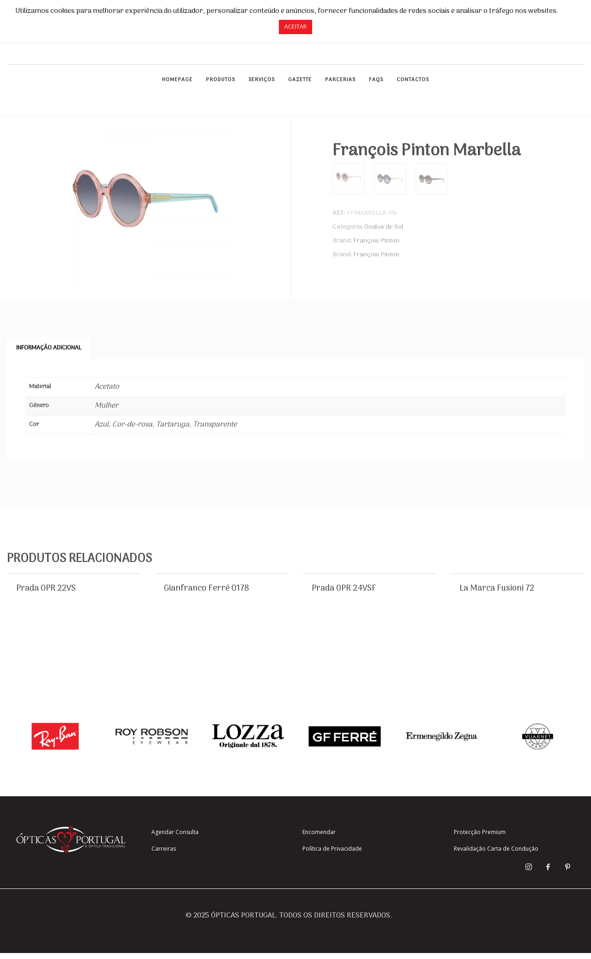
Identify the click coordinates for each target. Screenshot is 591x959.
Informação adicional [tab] (48, 348)
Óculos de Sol (384, 227)
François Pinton (376, 241)
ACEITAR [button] (295, 27)
